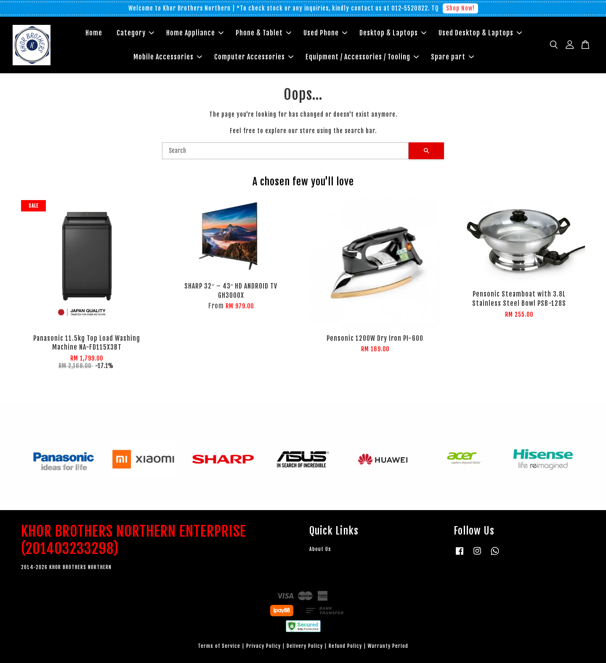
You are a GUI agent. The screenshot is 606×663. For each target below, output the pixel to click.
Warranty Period (388, 646)
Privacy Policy (263, 646)
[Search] (285, 150)
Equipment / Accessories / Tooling (362, 57)
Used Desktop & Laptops (480, 33)
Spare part (452, 57)
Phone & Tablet (263, 33)
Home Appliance (194, 33)
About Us (320, 549)
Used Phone (325, 33)
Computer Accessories (253, 57)
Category (135, 33)
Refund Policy (345, 646)
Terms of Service (219, 646)
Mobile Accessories (167, 57)
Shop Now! (460, 8)
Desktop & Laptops (392, 33)
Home (93, 33)
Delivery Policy (305, 646)
